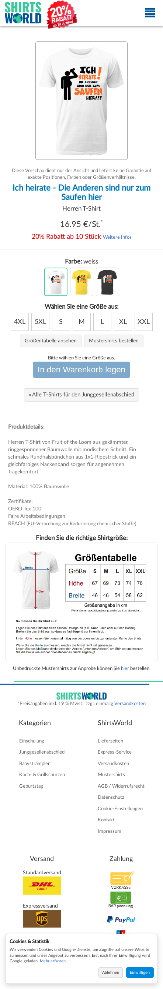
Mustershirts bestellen (114, 340)
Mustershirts (111, 774)
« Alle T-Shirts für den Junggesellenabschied (81, 395)
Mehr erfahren (53, 961)
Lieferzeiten (110, 741)
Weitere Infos (117, 237)
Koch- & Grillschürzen (42, 774)
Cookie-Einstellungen (120, 809)
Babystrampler (34, 763)
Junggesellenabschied (42, 752)
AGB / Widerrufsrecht (121, 786)
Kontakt (106, 820)
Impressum (109, 831)
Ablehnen (110, 972)
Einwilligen (140, 972)
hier (125, 668)
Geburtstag (31, 786)
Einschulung (31, 741)
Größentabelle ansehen (51, 340)
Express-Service (115, 752)
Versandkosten (130, 703)
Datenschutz (111, 797)
